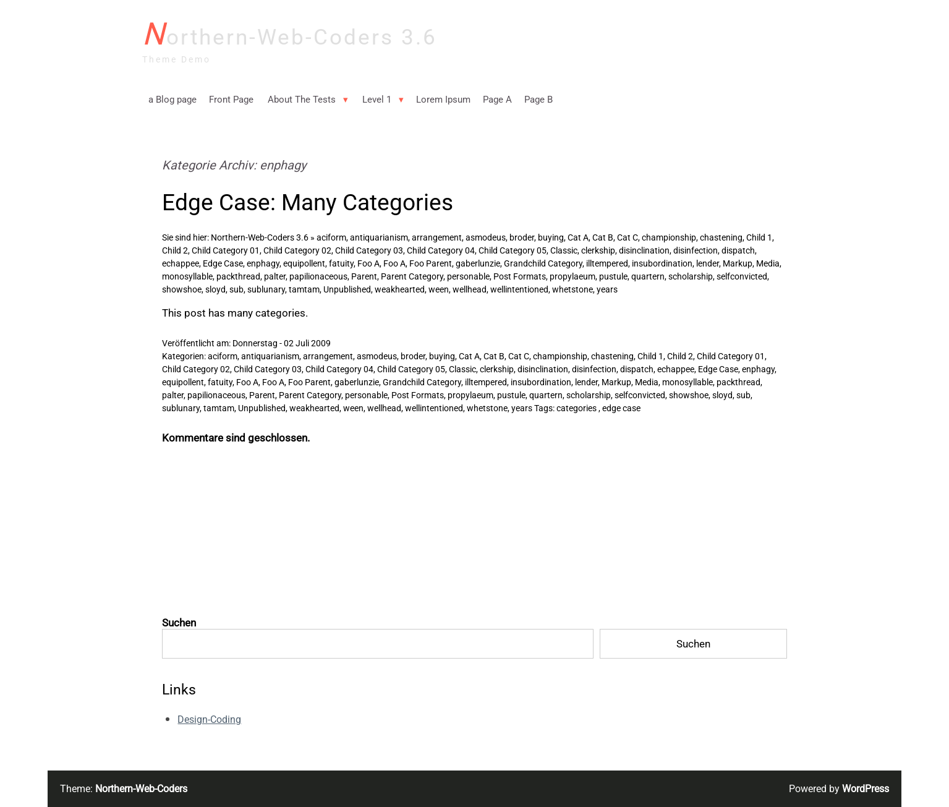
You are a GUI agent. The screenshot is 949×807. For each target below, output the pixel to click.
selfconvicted (742, 276)
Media (768, 263)
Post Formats (519, 276)
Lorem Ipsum (443, 99)
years (607, 289)
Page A (497, 99)
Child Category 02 (297, 250)
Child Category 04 (441, 250)
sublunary (266, 289)
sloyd (215, 289)
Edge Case (223, 263)
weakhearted (400, 289)
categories (576, 408)
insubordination (662, 263)
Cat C (627, 237)
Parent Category (412, 276)
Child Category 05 (513, 250)
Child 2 (175, 250)
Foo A (368, 263)
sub (236, 289)
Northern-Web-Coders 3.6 (289, 35)
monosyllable (187, 276)
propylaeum (572, 276)
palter (275, 276)
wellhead (470, 289)
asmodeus (486, 237)
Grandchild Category (543, 263)
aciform (331, 237)
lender (707, 263)
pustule (613, 276)
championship (669, 237)
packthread (238, 276)
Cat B (602, 237)
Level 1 (376, 99)
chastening (721, 237)
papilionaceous (318, 276)
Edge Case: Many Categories (307, 202)
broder (521, 237)
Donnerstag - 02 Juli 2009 (281, 343)
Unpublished (347, 289)
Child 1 (759, 237)
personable (468, 276)
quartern (648, 276)
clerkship (598, 250)
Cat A (578, 237)
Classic (563, 250)
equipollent (304, 263)
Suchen (179, 623)
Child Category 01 (226, 250)
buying (551, 237)
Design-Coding (209, 719)
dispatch (738, 250)
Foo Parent (430, 263)
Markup (737, 263)
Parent (364, 276)
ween (438, 289)
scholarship (690, 276)
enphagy (263, 263)
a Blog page (172, 99)
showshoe (182, 289)
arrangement (437, 237)
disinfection (695, 250)
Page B (538, 99)
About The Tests (302, 99)
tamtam (304, 289)
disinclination (644, 250)
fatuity (341, 263)
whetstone (572, 289)
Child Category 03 (369, 250)
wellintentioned (519, 289)
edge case (621, 408)
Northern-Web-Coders (141, 789)
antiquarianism (379, 237)
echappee (180, 263)
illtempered (607, 263)
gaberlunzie (478, 263)
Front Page (231, 99)
